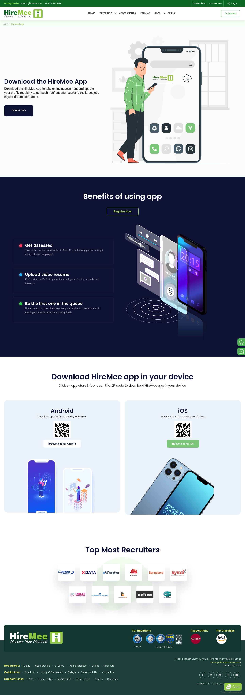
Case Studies (42, 665)
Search (230, 13)
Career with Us (88, 672)
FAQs (30, 679)
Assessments (127, 13)
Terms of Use (82, 679)
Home (91, 13)
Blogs (26, 665)
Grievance (112, 679)
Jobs (157, 13)
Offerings (105, 13)
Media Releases (78, 665)
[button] (233, 687)
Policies (98, 679)
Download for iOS (183, 443)
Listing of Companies (51, 672)
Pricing (145, 13)
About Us (29, 672)
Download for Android (62, 443)
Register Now (123, 211)
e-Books (59, 665)
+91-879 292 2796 (232, 665)
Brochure (109, 665)
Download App (198, 3)
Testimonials (64, 679)
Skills (171, 13)
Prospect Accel (236, 692)
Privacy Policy (45, 679)
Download (19, 110)
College (71, 672)
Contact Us (108, 672)
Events (95, 665)
